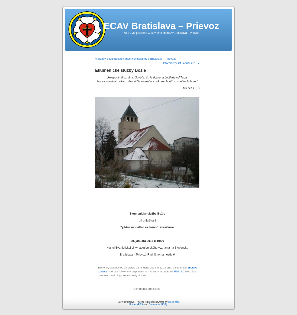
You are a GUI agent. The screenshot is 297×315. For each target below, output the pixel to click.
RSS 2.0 (179, 271)
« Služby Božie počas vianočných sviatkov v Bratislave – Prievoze (135, 58)
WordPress (173, 302)
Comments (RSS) (158, 304)
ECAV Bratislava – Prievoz (161, 26)
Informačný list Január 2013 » (181, 63)
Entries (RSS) (136, 304)
